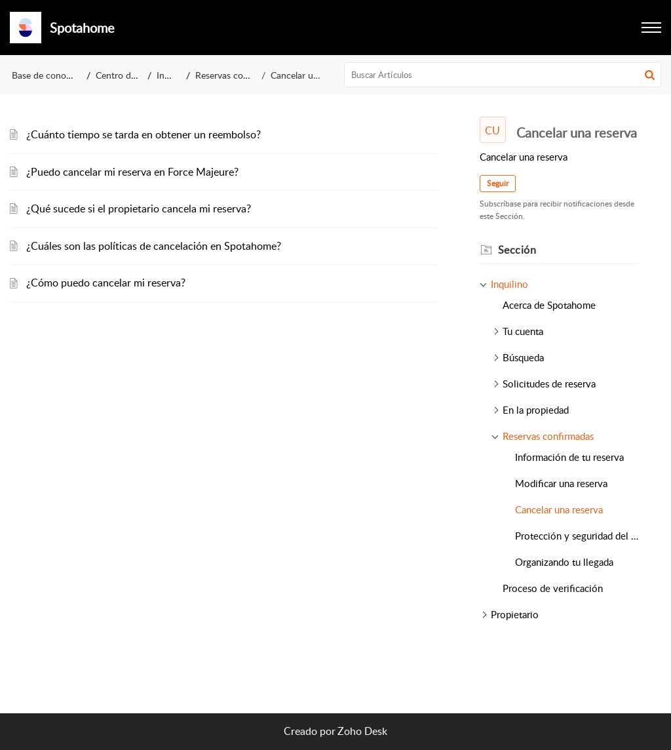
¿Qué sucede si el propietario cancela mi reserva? (138, 208)
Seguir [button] (497, 183)
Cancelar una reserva (559, 509)
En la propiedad (536, 409)
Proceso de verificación (553, 588)
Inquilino (174, 75)
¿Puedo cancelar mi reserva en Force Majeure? (132, 172)
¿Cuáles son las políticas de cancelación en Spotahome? (153, 246)
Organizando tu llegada (564, 561)
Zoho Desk (362, 731)
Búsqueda (523, 357)
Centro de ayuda (129, 75)
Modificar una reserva (561, 483)
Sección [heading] (517, 250)
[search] (503, 74)
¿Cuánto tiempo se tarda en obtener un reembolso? (143, 134)
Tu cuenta (523, 331)
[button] (651, 27)
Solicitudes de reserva (549, 383)
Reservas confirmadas (239, 75)
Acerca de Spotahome (549, 304)
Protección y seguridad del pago (577, 535)
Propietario (515, 614)
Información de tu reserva (569, 457)
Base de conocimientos (58, 75)
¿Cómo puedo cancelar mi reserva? (105, 282)
